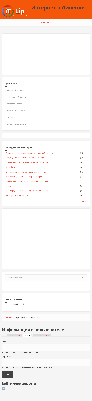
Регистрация (14, 335)
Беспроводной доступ (16, 97)
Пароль (6, 356)
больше (84, 202)
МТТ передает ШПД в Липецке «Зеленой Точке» (27, 190)
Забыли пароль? (42, 335)
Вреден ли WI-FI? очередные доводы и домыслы (27, 162)
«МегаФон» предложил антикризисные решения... (27, 181)
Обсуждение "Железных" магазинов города (25, 157)
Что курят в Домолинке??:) (17, 195)
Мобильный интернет (16, 110)
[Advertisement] (46, 54)
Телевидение (13, 117)
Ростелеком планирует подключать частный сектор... (29, 153)
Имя (5, 341)
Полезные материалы (16, 124)
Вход (28, 335)
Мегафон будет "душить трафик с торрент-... (25, 176)
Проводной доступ (14, 90)
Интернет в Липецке (58, 7)
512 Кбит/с (10, 167)
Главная (8, 317)
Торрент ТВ (11, 186)
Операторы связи (14, 104)
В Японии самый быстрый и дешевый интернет (26, 172)
